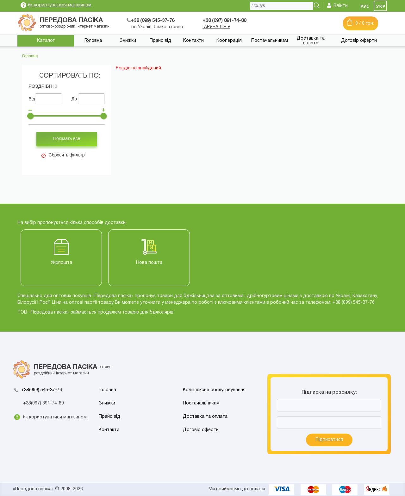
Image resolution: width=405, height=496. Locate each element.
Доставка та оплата (311, 40)
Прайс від (160, 41)
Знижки (128, 41)
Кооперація (229, 41)
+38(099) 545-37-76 (41, 390)
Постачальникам (269, 41)
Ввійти (340, 6)
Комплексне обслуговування (214, 390)
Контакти (193, 41)
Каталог (46, 41)
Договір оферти (359, 41)
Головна (93, 41)
